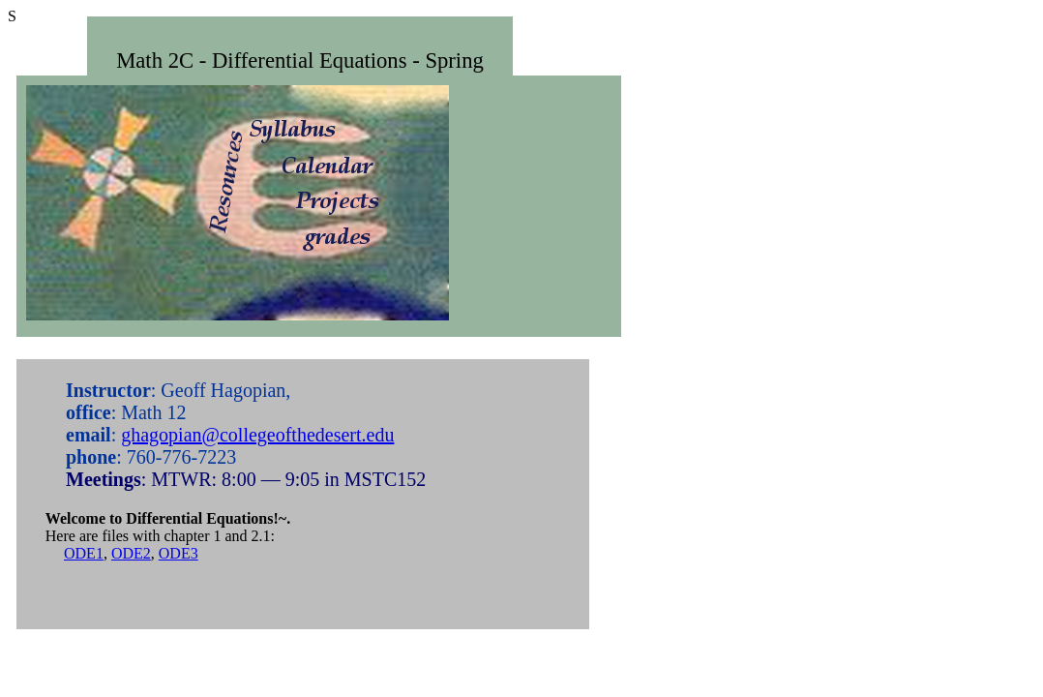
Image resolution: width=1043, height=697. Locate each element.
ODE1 (84, 553)
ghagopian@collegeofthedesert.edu (257, 434)
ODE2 (131, 553)
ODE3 (178, 553)
